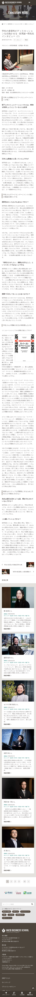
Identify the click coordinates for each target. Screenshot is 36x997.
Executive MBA (19, 24)
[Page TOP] (33, 988)
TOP (4, 24)
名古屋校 (4, 935)
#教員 (26, 40)
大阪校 (4, 954)
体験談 (30, 993)
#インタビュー (18, 40)
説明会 (14, 993)
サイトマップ (6, 982)
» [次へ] (28, 881)
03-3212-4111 (8, 949)
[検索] (32, 904)
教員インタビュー (29, 24)
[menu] (32, 2)
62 (25, 881)
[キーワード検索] (16, 904)
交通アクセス (6, 978)
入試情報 (22, 993)
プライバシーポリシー (9, 986)
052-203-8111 (8, 939)
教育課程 (10, 24)
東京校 (4, 945)
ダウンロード (6, 993)
